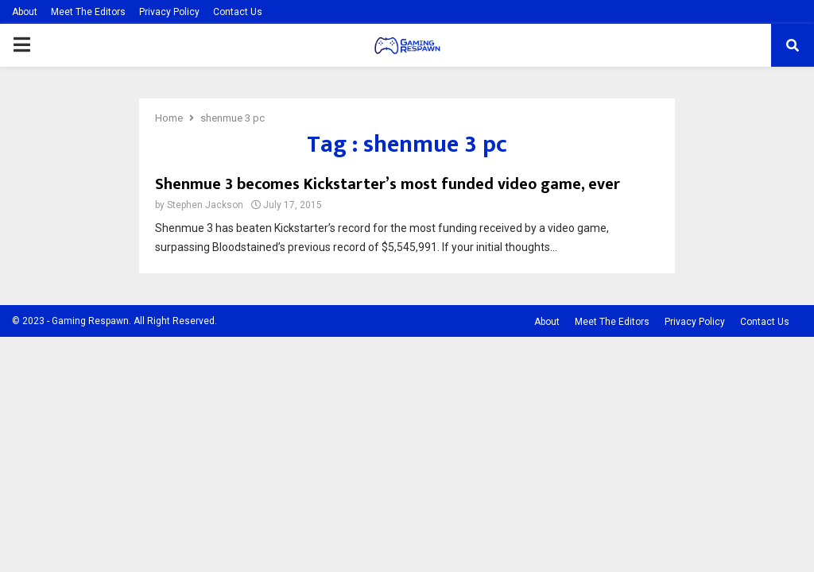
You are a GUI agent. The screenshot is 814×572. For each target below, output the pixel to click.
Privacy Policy (169, 11)
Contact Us (237, 11)
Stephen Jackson (205, 205)
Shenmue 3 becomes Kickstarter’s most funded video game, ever (387, 184)
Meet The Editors (88, 11)
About (24, 11)
